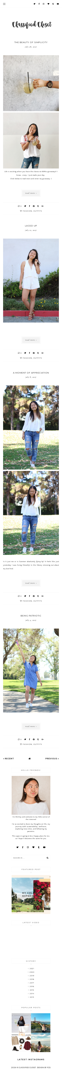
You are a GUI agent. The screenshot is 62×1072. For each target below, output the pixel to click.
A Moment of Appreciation (31, 372)
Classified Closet (27, 1067)
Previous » (52, 758)
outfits (37, 211)
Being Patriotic (31, 615)
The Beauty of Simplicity (31, 42)
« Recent (8, 758)
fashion (27, 211)
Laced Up (31, 225)
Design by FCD (44, 1067)
